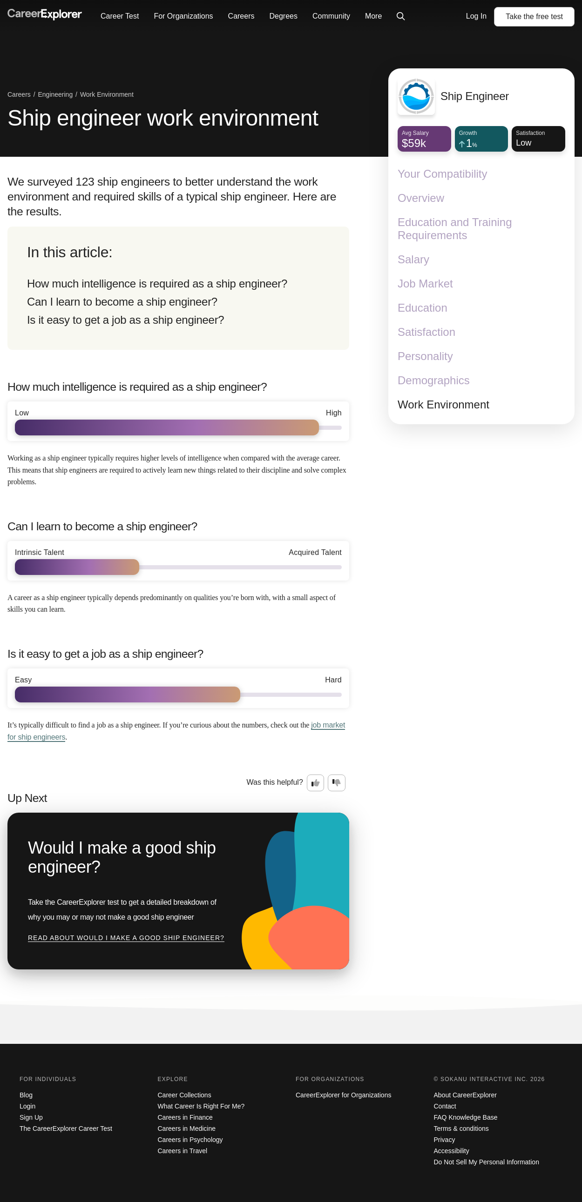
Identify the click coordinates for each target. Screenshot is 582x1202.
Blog (26, 1095)
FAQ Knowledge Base (466, 1117)
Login (27, 1106)
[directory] (178, 288)
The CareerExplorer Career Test (66, 1128)
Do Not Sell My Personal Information (486, 1162)
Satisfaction (426, 332)
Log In (476, 16)
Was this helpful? (275, 782)
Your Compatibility (442, 173)
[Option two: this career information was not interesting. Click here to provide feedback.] (336, 783)
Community (331, 16)
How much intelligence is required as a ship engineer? (157, 283)
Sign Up (31, 1117)
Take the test (534, 16)
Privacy (444, 1139)
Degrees (283, 16)
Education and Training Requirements (455, 228)
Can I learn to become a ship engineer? (122, 301)
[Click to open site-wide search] (401, 16)
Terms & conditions (461, 1128)
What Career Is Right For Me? (201, 1106)
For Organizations (183, 16)
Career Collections (184, 1095)
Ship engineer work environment (162, 118)
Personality (425, 356)
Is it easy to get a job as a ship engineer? (125, 320)
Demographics (434, 380)
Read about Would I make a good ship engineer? (126, 938)
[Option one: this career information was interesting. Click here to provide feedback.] (316, 783)
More (373, 16)
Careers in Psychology (190, 1139)
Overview (421, 198)
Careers (241, 16)
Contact (445, 1106)
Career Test (120, 16)
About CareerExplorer (465, 1095)
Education (422, 307)
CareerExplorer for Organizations (343, 1095)
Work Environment (443, 404)
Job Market (425, 283)
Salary (413, 259)
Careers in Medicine (187, 1128)
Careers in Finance (185, 1117)
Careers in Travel (183, 1151)
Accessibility (451, 1151)
